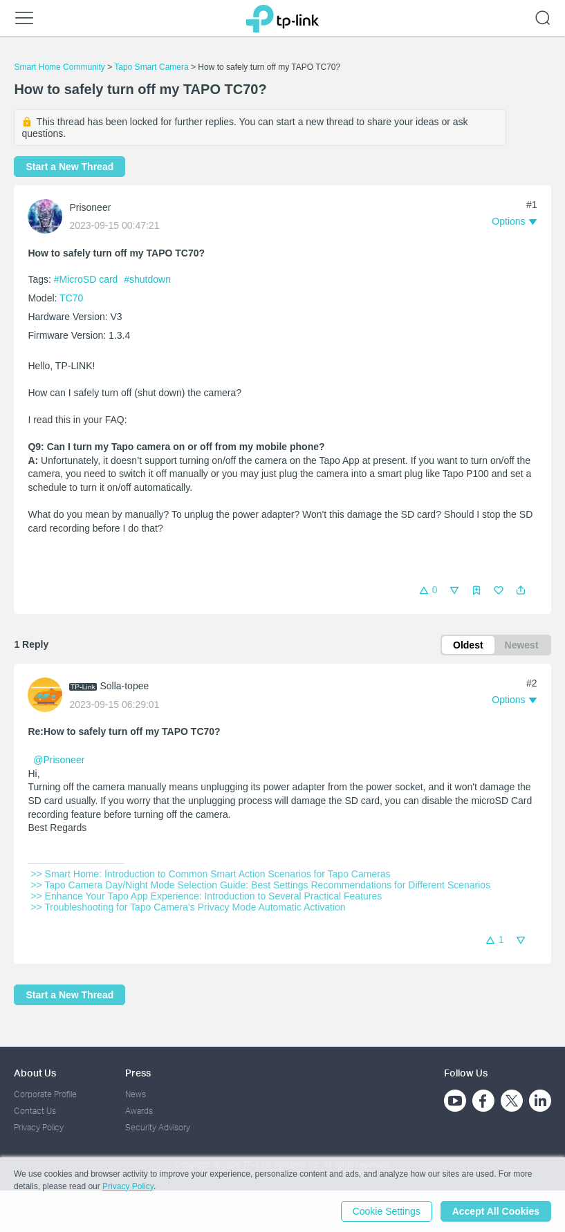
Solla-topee (124, 685)
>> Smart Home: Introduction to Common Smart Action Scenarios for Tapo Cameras (210, 873)
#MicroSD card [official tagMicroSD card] (87, 279)
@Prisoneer (58, 759)
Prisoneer (90, 207)
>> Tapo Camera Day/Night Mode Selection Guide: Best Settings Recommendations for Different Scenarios (260, 884)
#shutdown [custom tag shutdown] (147, 279)
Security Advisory (157, 1127)
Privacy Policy (39, 1127)
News (135, 1094)
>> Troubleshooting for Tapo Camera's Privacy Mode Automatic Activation (188, 907)
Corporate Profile (45, 1094)
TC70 (71, 298)
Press (138, 1073)
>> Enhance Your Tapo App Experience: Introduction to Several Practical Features (206, 896)
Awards (139, 1110)
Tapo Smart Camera (151, 67)
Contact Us (35, 1110)
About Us (35, 1073)
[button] (520, 590)
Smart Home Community (59, 67)
